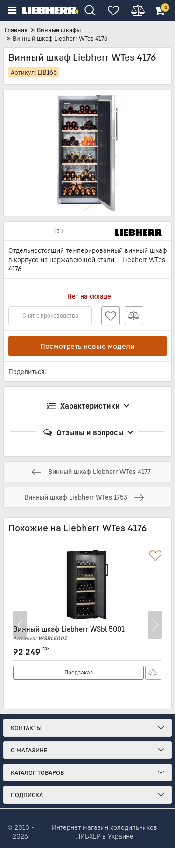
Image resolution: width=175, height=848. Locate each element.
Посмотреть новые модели (87, 346)
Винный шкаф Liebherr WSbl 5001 (87, 633)
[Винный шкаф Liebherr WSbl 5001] (87, 585)
